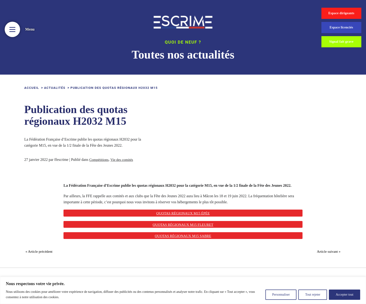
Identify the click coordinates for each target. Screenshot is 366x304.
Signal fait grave (341, 41)
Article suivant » (327, 253)
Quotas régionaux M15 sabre (183, 236)
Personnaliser (281, 294)
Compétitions (99, 160)
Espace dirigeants (341, 13)
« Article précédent (40, 253)
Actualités (56, 88)
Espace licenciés (341, 27)
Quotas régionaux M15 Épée (183, 213)
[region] (183, 290)
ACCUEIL (32, 88)
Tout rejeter (312, 294)
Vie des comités (123, 160)
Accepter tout (344, 294)
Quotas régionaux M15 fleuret (183, 225)
